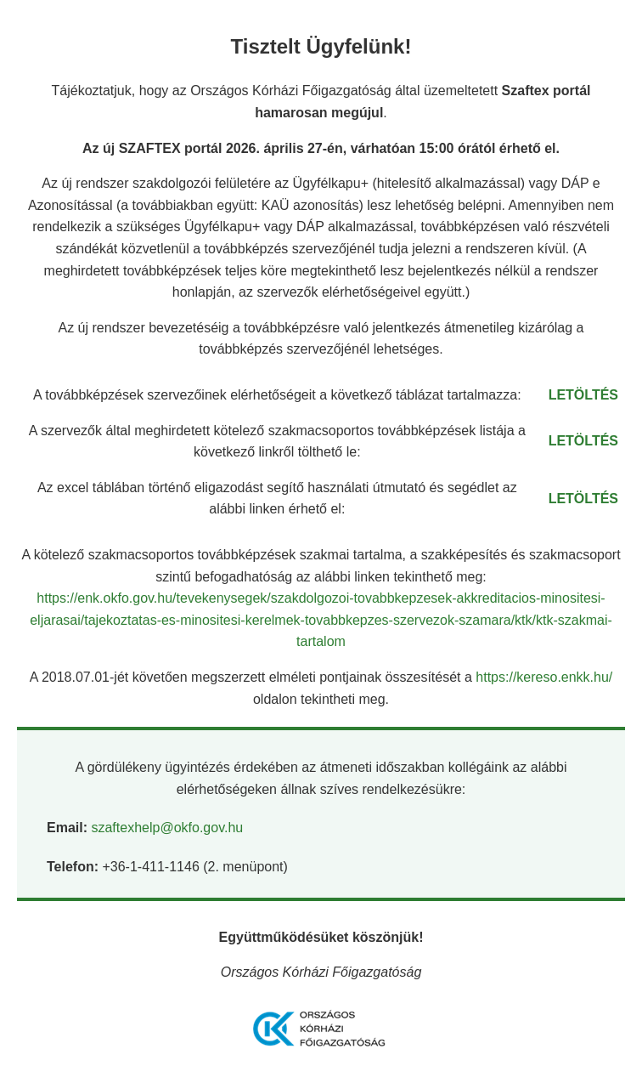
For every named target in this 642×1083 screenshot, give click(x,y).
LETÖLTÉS (583, 395)
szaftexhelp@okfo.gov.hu (167, 827)
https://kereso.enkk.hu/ (544, 677)
